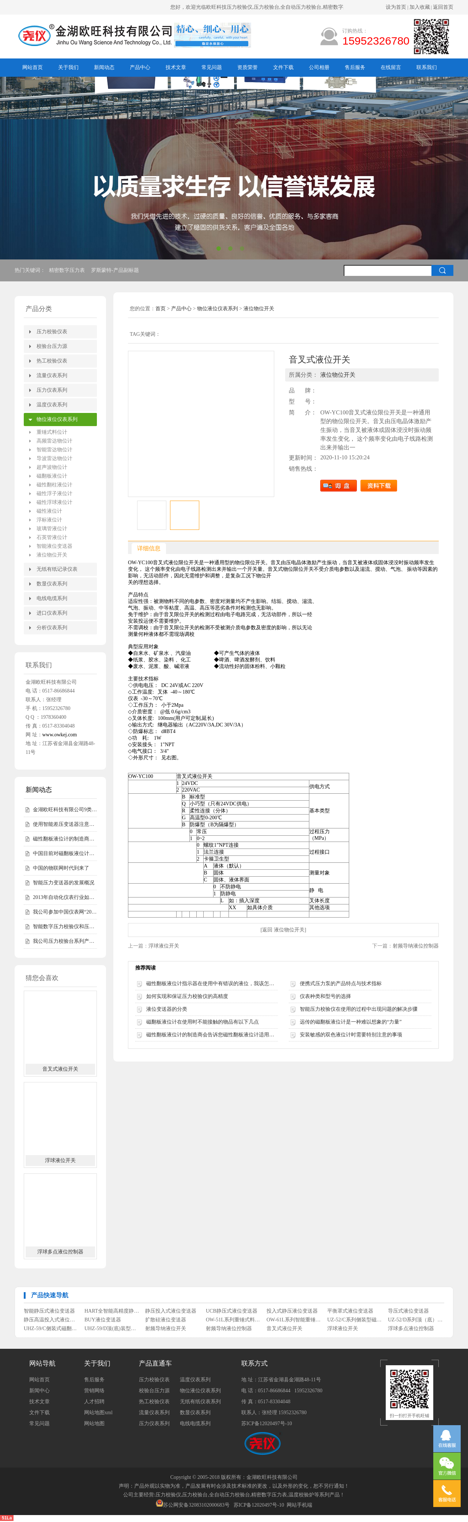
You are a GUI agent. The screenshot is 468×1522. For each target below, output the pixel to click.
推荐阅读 (145, 968)
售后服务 (355, 67)
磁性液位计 (49, 511)
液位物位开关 (52, 555)
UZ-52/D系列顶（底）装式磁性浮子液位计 (415, 1319)
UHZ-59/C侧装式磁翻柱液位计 (51, 1328)
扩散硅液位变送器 (165, 1319)
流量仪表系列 (52, 375)
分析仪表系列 (52, 627)
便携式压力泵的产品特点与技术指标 (341, 983)
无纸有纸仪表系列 (200, 1401)
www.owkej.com (59, 734)
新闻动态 (104, 67)
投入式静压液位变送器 (292, 1311)
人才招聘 (94, 1401)
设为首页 (396, 7)
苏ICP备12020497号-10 (266, 1423)
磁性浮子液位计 (54, 493)
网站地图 (94, 1423)
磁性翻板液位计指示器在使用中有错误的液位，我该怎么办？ (212, 983)
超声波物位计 (52, 467)
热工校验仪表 (52, 361)
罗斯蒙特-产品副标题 (115, 270)
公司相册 (319, 67)
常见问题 (211, 67)
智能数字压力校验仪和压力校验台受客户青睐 (65, 926)
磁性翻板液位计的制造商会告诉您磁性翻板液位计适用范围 (65, 839)
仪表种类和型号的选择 (325, 996)
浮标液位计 (49, 520)
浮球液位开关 (60, 1160)
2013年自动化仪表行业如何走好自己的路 (65, 897)
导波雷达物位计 (54, 458)
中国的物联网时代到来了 (61, 868)
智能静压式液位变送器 (49, 1311)
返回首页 (443, 7)
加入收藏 (420, 7)
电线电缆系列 (52, 598)
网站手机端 (299, 1505)
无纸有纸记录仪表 (57, 569)
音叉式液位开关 (60, 1069)
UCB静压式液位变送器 (231, 1311)
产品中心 (140, 67)
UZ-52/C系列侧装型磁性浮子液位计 (354, 1319)
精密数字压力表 (67, 270)
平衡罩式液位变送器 (350, 1311)
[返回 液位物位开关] (283, 930)
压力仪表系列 (52, 390)
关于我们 (68, 67)
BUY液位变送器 (102, 1319)
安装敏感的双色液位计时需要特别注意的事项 (351, 1034)
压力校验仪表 (52, 331)
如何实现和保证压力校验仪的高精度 (187, 996)
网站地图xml (98, 1412)
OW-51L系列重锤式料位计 (233, 1319)
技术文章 (176, 67)
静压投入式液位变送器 (170, 1311)
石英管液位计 (52, 537)
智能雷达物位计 (54, 449)
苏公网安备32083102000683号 (196, 1505)
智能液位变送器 (54, 546)
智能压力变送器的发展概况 (63, 882)
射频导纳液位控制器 (416, 946)
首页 (160, 308)
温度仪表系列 (52, 404)
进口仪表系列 (52, 613)
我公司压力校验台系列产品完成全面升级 (65, 941)
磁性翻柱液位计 (54, 484)
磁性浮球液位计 (54, 502)
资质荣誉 (247, 67)
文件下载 (283, 67)
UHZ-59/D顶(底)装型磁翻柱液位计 (112, 1328)
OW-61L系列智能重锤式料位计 (294, 1319)
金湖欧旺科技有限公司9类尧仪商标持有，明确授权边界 (65, 809)
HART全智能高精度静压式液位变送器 (112, 1311)
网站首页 (32, 67)
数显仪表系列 (52, 584)
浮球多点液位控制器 (60, 1252)
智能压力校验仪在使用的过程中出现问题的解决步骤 (359, 1009)
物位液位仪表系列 (57, 419)
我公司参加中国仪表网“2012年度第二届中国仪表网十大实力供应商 (65, 912)
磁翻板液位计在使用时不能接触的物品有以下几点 (202, 1022)
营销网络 (94, 1390)
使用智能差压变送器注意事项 (65, 824)
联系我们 (426, 67)
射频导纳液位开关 (165, 1328)
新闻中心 (39, 1390)
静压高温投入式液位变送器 (51, 1319)
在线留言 (391, 67)
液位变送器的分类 (166, 1009)
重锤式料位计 (52, 432)
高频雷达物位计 (54, 441)
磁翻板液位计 (52, 476)
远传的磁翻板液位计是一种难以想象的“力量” (350, 1022)
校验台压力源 (52, 346)
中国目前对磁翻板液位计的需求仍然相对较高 (65, 853)
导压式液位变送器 (408, 1311)
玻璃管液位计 (52, 528)
